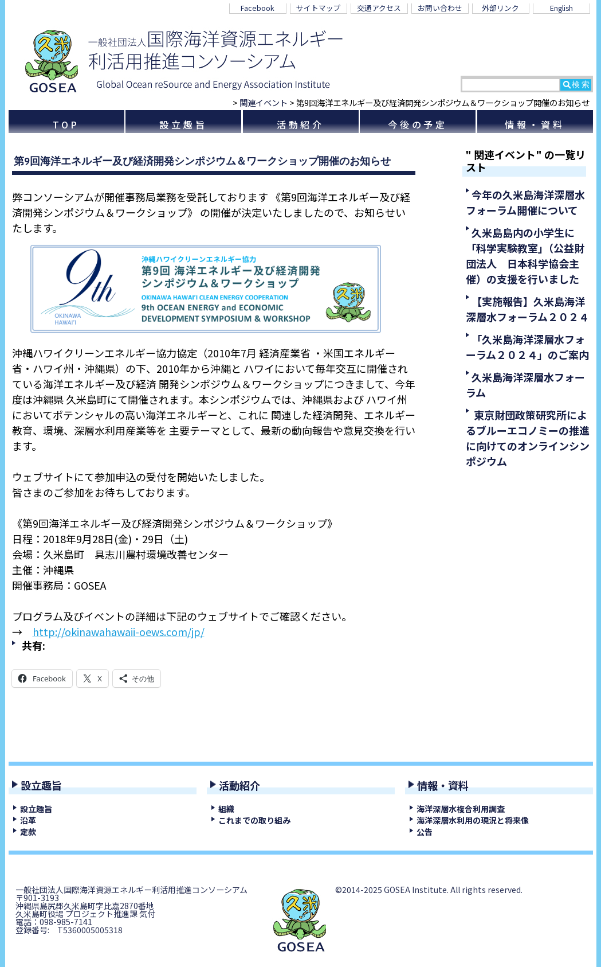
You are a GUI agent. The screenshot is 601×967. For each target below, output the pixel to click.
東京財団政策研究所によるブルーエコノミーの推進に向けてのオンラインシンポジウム (528, 438)
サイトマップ (318, 7)
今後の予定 (417, 124)
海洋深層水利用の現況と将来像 (473, 820)
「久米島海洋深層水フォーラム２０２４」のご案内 (527, 347)
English (561, 7)
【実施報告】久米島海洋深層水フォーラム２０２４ (527, 309)
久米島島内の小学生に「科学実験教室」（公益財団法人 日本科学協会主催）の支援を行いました (525, 255)
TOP (66, 124)
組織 (226, 808)
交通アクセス (379, 7)
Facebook (257, 7)
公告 (425, 831)
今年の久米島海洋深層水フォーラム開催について (525, 202)
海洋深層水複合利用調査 (461, 808)
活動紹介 (300, 124)
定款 (28, 831)
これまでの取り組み (254, 820)
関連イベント (263, 102)
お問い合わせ (440, 7)
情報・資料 (534, 124)
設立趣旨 (183, 124)
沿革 (28, 820)
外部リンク (500, 7)
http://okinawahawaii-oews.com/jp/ (119, 631)
